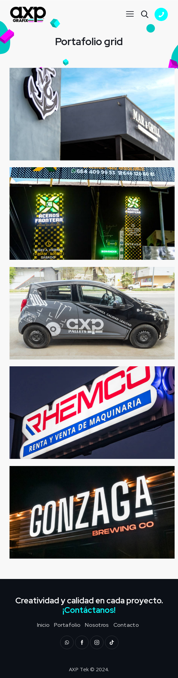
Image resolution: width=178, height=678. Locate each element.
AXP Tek (79, 669)
